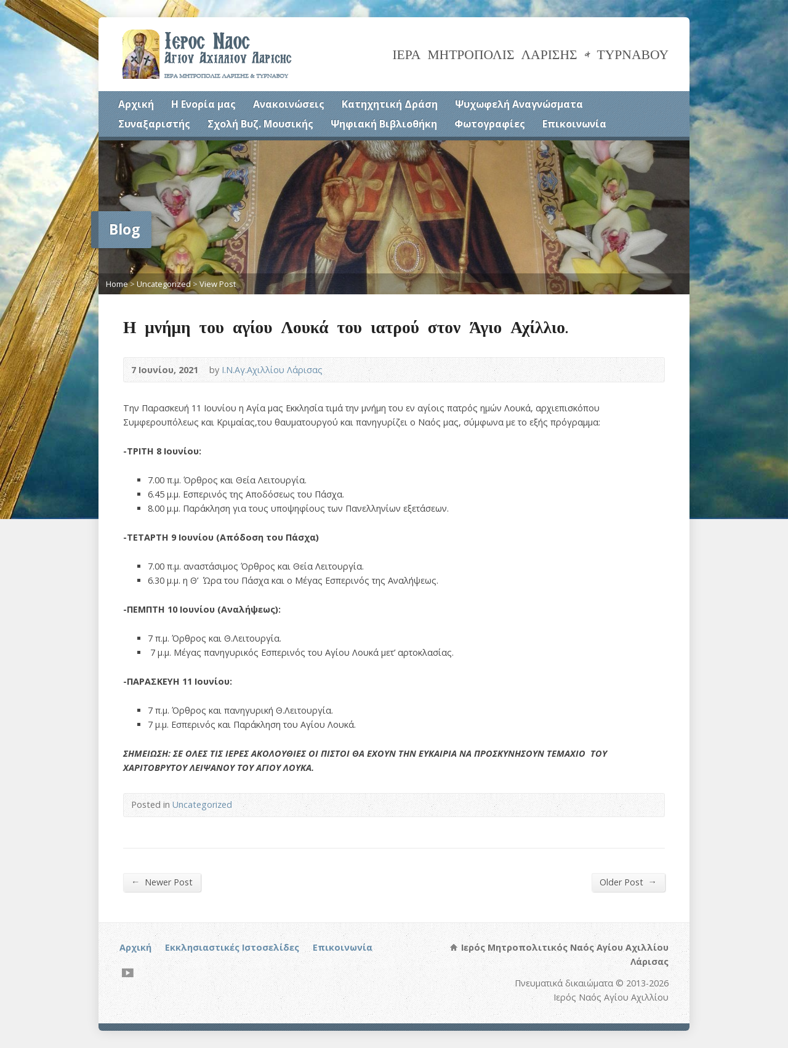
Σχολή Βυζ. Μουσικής (260, 124)
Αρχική (136, 104)
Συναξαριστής (154, 124)
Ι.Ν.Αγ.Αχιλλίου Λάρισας (272, 370)
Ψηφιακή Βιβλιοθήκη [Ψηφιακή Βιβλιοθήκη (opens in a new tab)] (384, 124)
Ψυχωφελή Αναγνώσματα (519, 104)
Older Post (628, 882)
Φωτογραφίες (489, 124)
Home (117, 283)
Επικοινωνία (574, 124)
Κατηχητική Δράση (390, 104)
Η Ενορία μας (203, 104)
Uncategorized (164, 283)
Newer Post (162, 882)
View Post (217, 283)
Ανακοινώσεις (288, 104)
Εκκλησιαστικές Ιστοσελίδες (232, 947)
